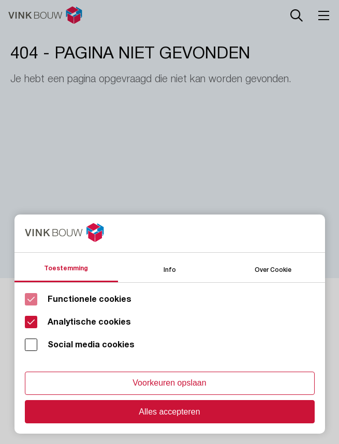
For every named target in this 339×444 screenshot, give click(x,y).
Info (170, 269)
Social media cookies (91, 345)
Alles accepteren (169, 411)
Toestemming (66, 268)
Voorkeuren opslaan (169, 382)
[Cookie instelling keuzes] (169, 324)
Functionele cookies (89, 299)
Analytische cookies (89, 322)
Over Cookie (273, 269)
